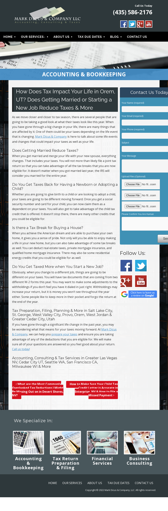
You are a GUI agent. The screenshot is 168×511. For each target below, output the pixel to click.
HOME (8, 37)
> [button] (163, 61)
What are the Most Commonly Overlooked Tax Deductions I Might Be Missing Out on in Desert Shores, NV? (37, 390)
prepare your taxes (64, 336)
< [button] (4, 61)
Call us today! (21, 350)
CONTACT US (137, 37)
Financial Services (102, 462)
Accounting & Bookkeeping (28, 464)
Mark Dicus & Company (51, 138)
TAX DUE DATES (90, 37)
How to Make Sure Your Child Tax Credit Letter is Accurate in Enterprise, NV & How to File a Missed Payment (94, 390)
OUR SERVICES (32, 37)
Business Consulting (139, 462)
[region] (84, 62)
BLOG (114, 37)
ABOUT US (62, 37)
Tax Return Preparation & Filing (65, 464)
